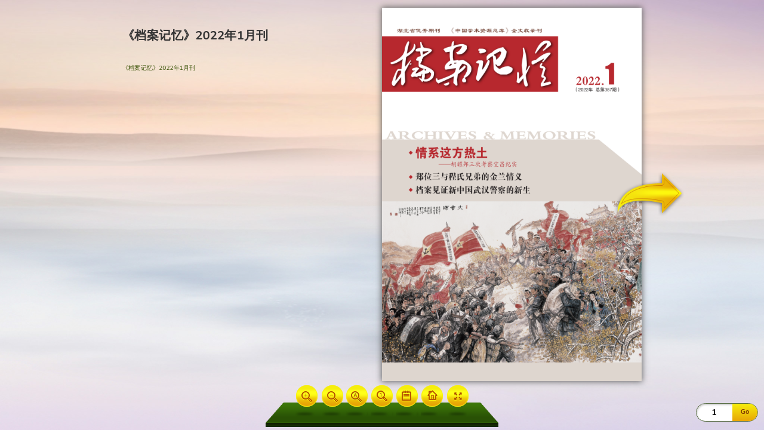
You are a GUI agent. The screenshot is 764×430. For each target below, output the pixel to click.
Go (745, 411)
